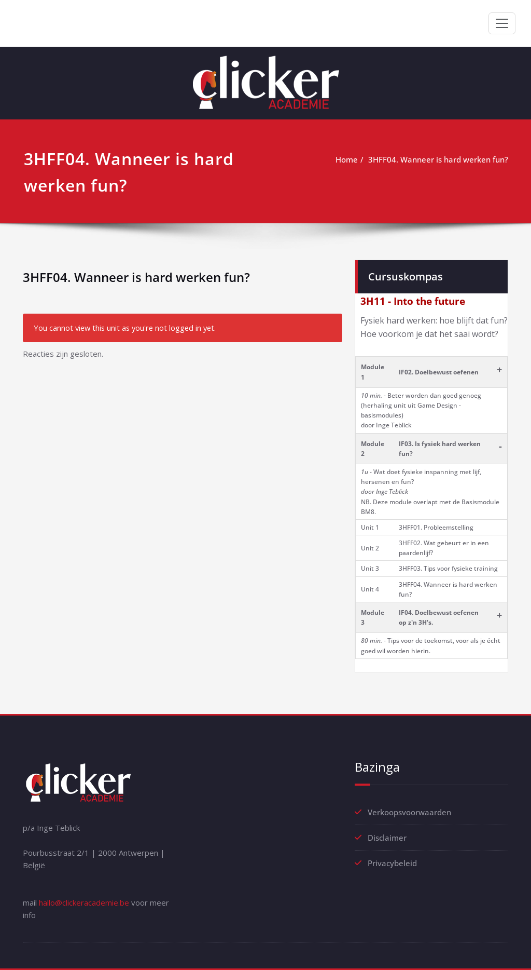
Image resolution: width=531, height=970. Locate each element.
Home (347, 159)
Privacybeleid (392, 863)
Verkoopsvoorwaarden (409, 812)
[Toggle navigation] (501, 23)
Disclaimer (387, 837)
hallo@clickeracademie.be (84, 902)
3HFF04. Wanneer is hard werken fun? (438, 159)
